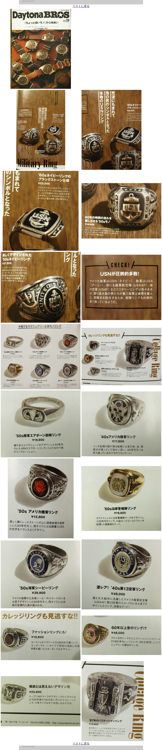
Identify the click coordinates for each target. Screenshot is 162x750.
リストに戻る (81, 6)
